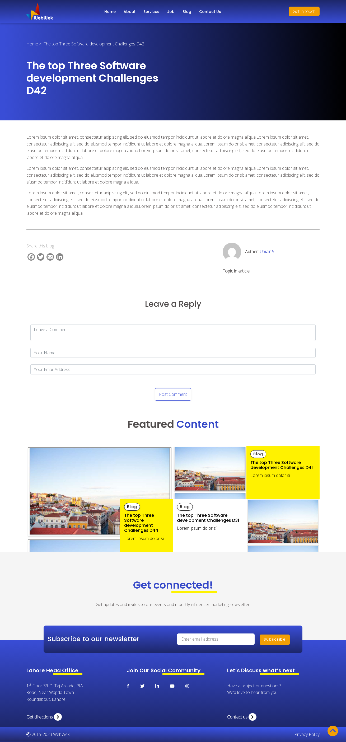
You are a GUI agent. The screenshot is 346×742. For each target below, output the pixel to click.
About (129, 11)
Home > (35, 44)
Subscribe (275, 639)
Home (110, 11)
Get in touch (304, 11)
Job (171, 11)
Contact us (241, 717)
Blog (187, 11)
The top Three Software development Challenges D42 (94, 44)
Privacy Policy (307, 734)
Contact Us (210, 11)
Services (151, 11)
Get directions (44, 717)
